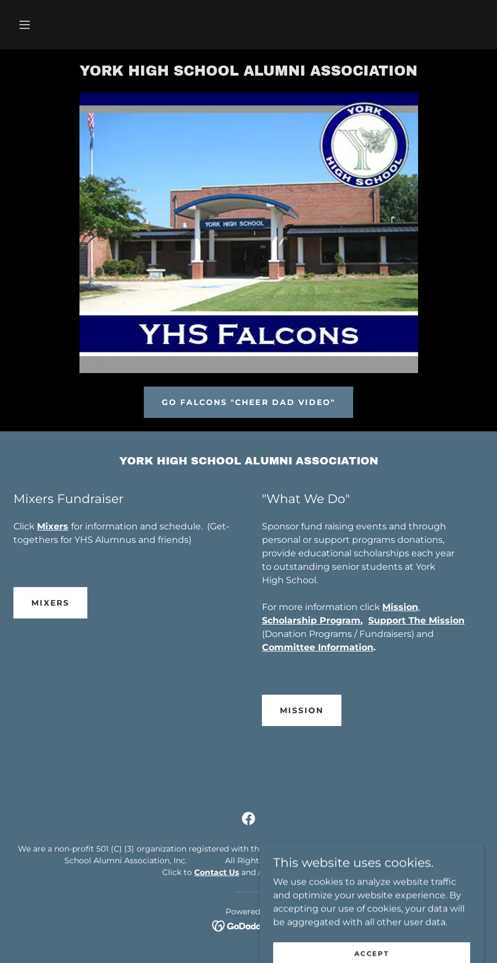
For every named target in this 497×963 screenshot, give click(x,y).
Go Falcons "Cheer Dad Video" (248, 402)
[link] (248, 72)
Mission (301, 710)
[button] (24, 24)
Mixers (50, 603)
